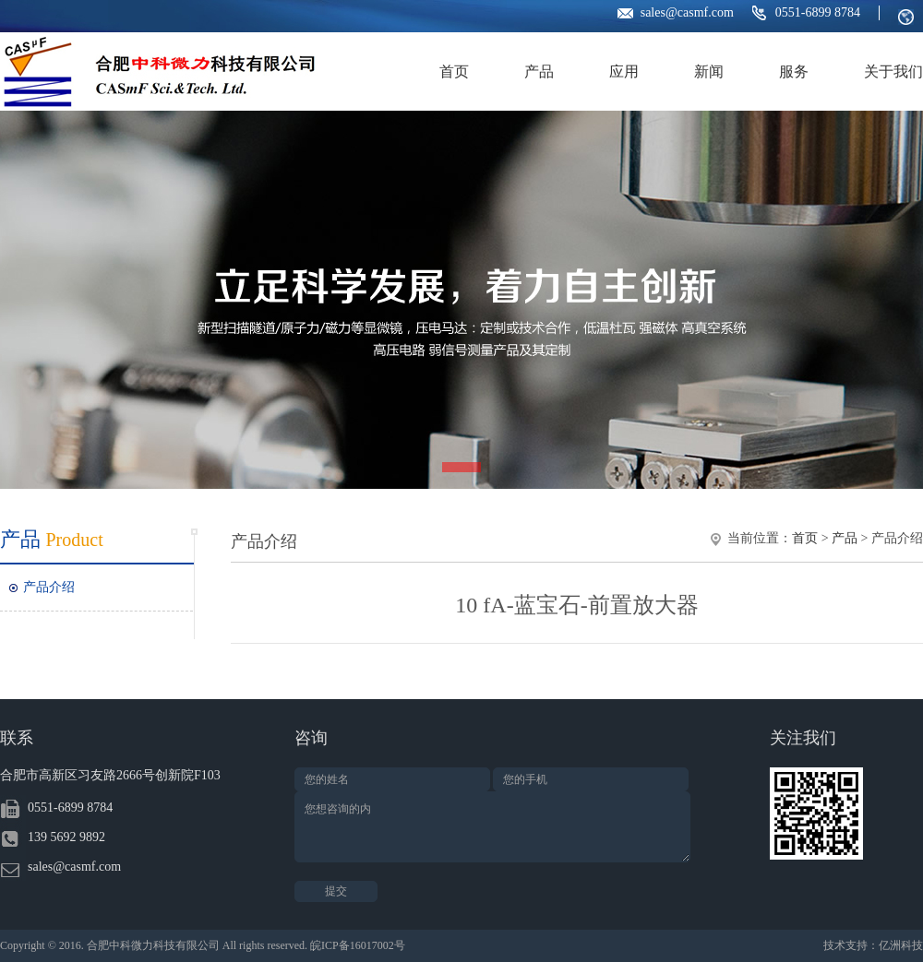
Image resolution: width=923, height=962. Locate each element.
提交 (336, 891)
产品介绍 (49, 587)
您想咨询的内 (492, 826)
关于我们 (893, 71)
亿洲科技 (901, 945)
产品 (539, 71)
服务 (794, 71)
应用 (624, 71)
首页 (454, 71)
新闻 (709, 71)
